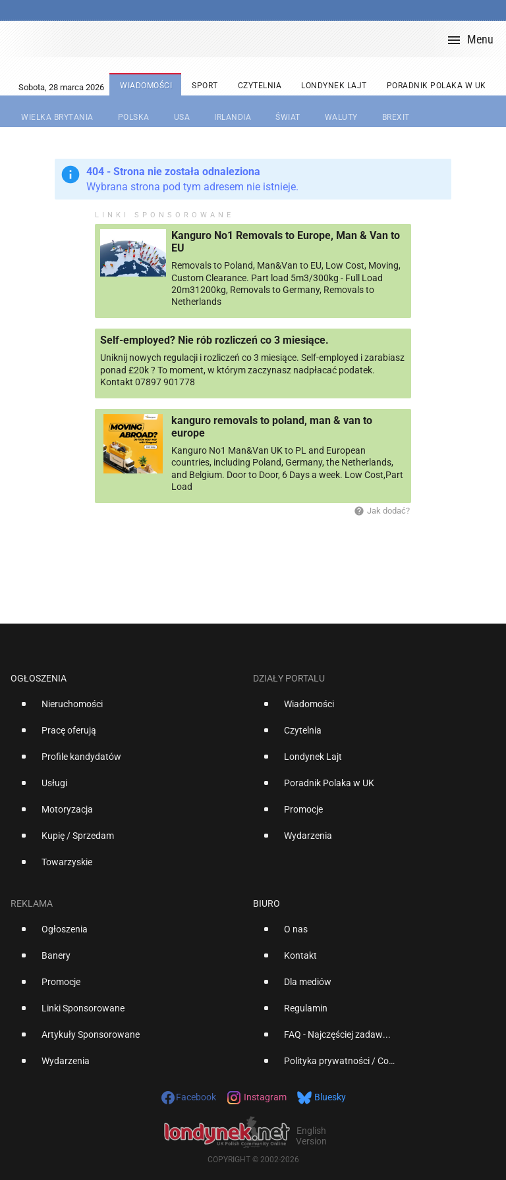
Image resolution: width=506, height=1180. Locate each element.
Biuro (266, 903)
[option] (126, 709)
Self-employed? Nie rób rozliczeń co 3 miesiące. (214, 340)
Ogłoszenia (39, 678)
